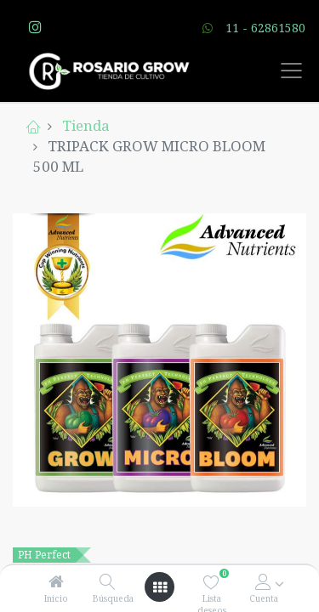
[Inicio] (56, 582)
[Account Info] (263, 582)
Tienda (86, 125)
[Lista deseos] (211, 582)
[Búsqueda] (108, 582)
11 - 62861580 (265, 28)
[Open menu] (160, 587)
